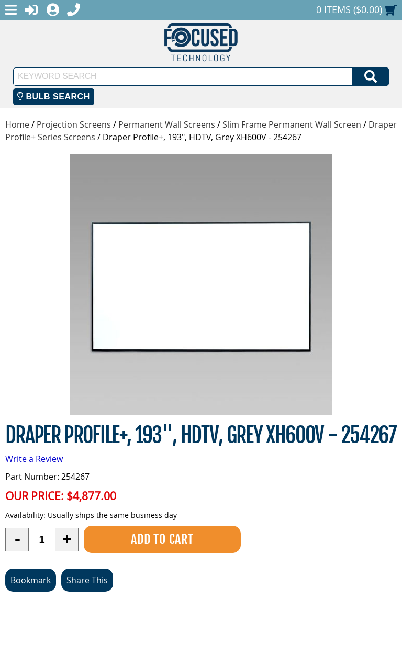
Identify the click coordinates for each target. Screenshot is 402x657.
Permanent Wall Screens (166, 124)
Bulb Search (53, 96)
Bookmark (30, 580)
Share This (87, 580)
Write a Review (34, 459)
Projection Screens (74, 124)
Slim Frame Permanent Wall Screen (291, 124)
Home (17, 124)
